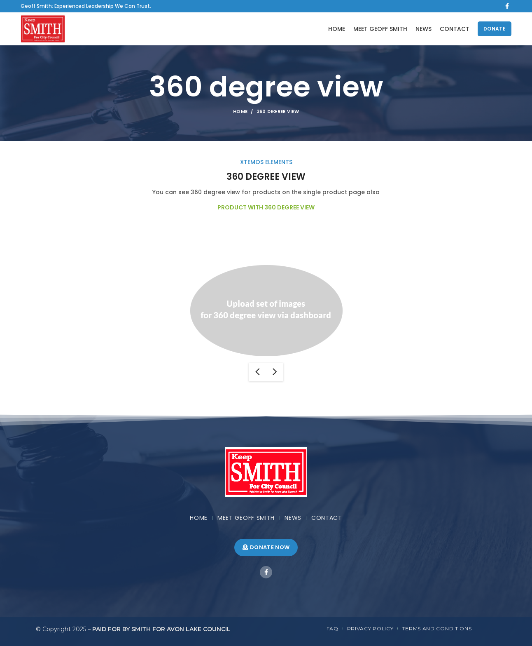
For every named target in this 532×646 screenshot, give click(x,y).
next (274, 372)
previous (257, 372)
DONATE (494, 28)
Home (240, 111)
